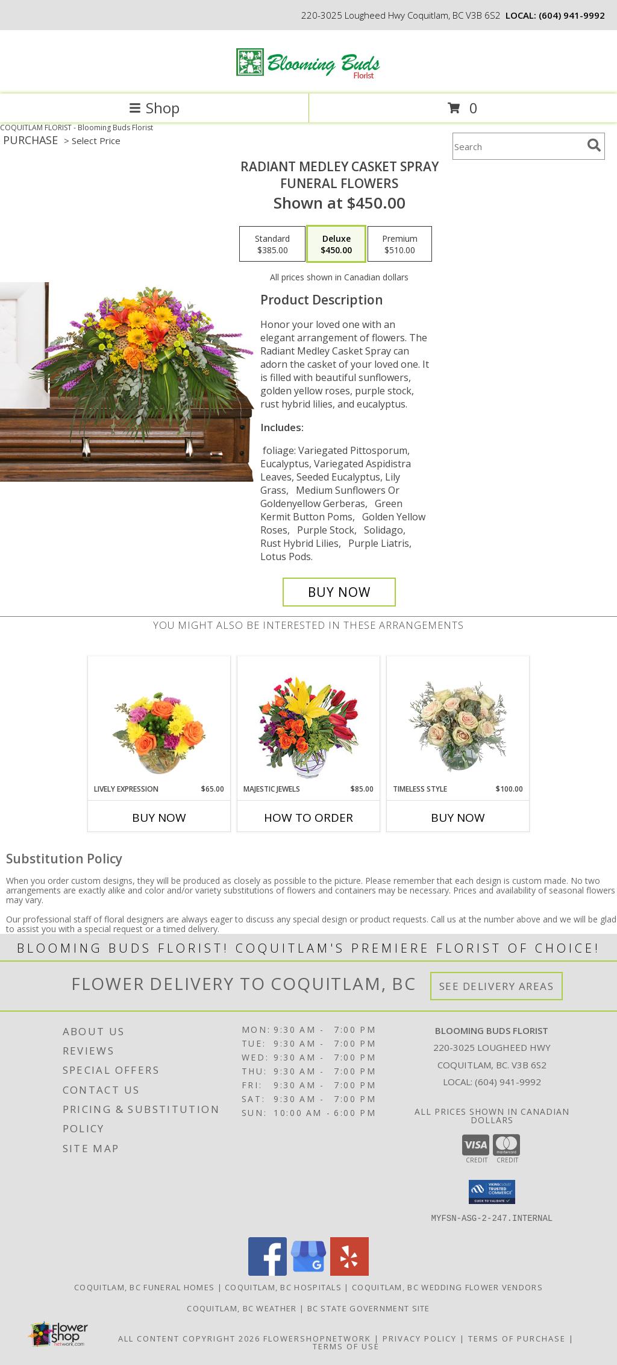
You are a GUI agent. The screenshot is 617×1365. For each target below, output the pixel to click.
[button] (492, 1192)
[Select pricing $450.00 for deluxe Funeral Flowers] (336, 244)
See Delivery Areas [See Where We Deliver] (496, 986)
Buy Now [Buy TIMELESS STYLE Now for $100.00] (458, 817)
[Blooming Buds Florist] (308, 76)
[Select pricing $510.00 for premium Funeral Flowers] (399, 244)
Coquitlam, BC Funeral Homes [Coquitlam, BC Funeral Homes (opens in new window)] (144, 1287)
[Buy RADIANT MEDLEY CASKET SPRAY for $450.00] (339, 592)
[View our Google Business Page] (308, 1272)
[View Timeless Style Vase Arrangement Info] (458, 720)
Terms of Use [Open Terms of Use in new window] (346, 1346)
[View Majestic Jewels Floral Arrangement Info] (308, 720)
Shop (154, 108)
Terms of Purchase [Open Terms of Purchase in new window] (517, 1338)
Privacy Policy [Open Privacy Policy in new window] (420, 1338)
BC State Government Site (368, 1308)
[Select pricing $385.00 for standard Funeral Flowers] (272, 244)
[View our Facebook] (267, 1272)
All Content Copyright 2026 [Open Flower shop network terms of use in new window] (189, 1338)
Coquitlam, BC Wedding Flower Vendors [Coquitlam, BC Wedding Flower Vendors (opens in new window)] (447, 1287)
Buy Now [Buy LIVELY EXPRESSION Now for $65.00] (159, 817)
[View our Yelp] (349, 1272)
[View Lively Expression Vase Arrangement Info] (159, 720)
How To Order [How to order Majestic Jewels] (308, 817)
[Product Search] (517, 146)
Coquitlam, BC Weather (241, 1308)
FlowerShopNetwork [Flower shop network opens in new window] (317, 1338)
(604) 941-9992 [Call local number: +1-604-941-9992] (572, 15)
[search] (594, 145)
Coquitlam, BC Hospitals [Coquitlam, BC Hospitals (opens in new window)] (283, 1287)
